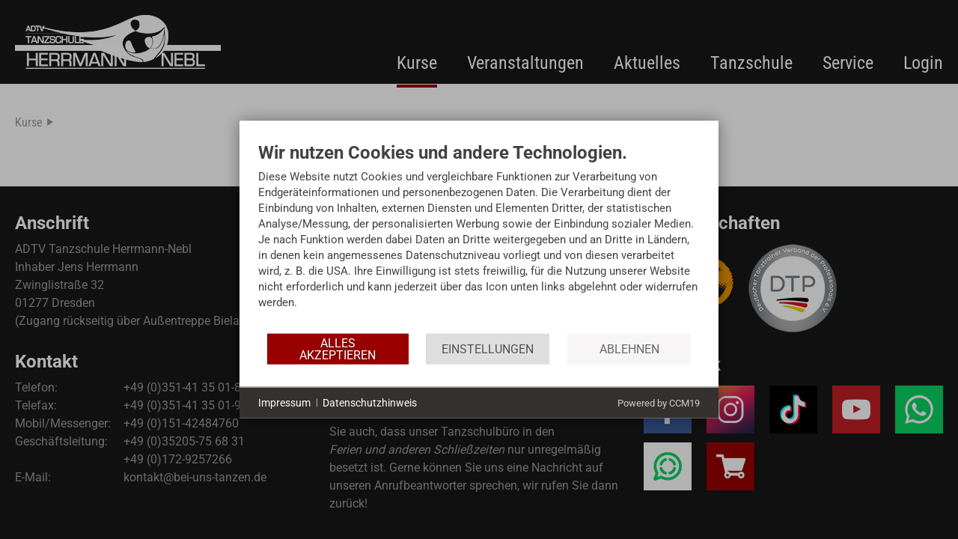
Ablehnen (629, 348)
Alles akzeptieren (337, 348)
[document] (479, 237)
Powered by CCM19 (658, 403)
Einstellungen (488, 348)
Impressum (284, 402)
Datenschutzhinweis (370, 402)
